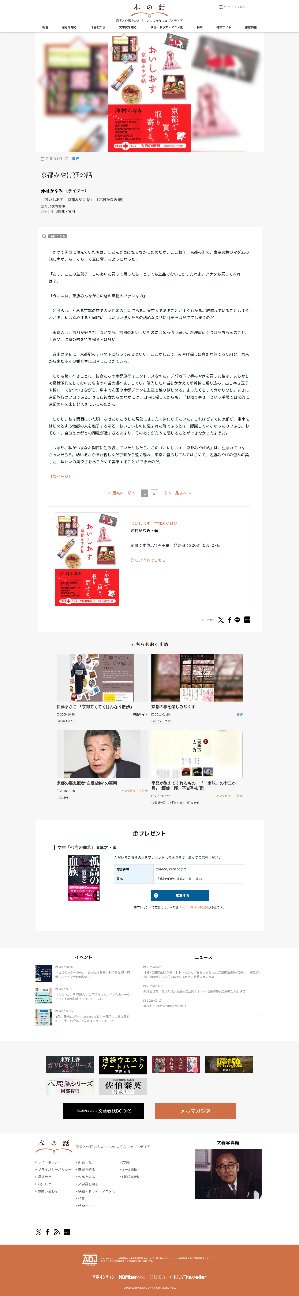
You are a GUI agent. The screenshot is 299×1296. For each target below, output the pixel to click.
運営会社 (44, 1177)
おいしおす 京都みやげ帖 (154, 523)
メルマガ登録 (195, 1110)
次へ (168, 493)
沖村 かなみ (52, 190)
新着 (45, 27)
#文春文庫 (57, 206)
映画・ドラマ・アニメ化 (166, 27)
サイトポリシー (49, 1162)
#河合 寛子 (193, 802)
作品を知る (97, 27)
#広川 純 (63, 797)
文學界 (127, 1162)
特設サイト (223, 27)
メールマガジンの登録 (193, 907)
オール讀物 (130, 1170)
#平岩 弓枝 (176, 802)
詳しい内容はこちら (148, 560)
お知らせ (44, 1184)
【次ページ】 (60, 476)
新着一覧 (85, 1162)
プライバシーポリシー (55, 1170)
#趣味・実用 (65, 211)
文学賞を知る (128, 27)
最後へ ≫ (184, 492)
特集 (200, 27)
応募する (170, 895)
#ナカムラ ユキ (161, 720)
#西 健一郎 (159, 802)
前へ (131, 493)
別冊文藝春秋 (132, 1177)
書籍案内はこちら (104, 1110)
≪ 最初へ (114, 492)
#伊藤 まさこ (65, 720)
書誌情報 (251, 27)
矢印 (127, 1032)
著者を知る (69, 27)
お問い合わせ (48, 1191)
